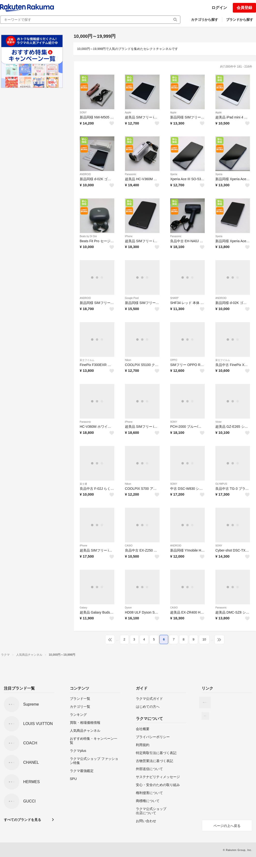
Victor (218, 422)
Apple (128, 112)
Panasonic (130, 174)
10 (204, 639)
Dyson (128, 607)
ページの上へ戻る (227, 826)
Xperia (173, 174)
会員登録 (244, 8)
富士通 (83, 484)
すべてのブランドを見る (22, 820)
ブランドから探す (239, 20)
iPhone (128, 236)
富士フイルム (87, 360)
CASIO (128, 545)
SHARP (174, 298)
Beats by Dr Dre (88, 236)
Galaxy (83, 607)
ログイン (219, 8)
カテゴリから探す (204, 20)
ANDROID (85, 174)
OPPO (173, 360)
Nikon (128, 360)
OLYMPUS (221, 484)
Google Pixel (132, 298)
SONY (83, 112)
